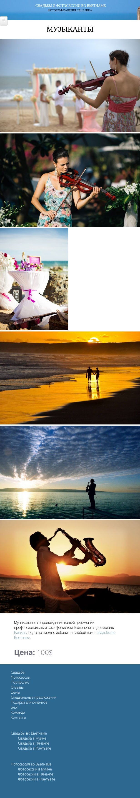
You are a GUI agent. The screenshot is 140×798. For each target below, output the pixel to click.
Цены (15, 692)
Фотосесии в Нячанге (35, 774)
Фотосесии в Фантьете (36, 779)
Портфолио (20, 682)
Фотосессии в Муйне (35, 769)
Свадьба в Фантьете (34, 748)
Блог (14, 707)
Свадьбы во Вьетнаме (29, 733)
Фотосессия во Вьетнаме (31, 764)
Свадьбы (18, 672)
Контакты (18, 717)
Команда (18, 712)
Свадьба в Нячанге (33, 743)
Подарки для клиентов (29, 702)
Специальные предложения (33, 697)
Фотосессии (20, 677)
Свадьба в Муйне (32, 738)
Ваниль (20, 632)
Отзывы (17, 687)
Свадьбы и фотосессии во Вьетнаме (70, 6)
